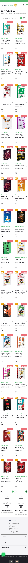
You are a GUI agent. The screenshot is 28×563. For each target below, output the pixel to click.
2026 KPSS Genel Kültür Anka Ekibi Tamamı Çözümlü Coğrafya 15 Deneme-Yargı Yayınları (6, 386)
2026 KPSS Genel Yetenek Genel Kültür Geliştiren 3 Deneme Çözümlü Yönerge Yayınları (19, 198)
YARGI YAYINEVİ (4, 38)
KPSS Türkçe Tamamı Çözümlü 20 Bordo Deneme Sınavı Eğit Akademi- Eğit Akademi (5, 198)
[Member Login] (23, 5)
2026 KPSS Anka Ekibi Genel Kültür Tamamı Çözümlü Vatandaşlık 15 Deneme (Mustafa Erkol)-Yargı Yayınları (5, 42)
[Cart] (26, 5)
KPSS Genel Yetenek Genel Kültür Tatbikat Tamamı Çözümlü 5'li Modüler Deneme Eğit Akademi (19, 167)
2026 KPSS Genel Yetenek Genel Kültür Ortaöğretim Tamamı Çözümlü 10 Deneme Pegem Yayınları (19, 136)
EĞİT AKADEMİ (18, 70)
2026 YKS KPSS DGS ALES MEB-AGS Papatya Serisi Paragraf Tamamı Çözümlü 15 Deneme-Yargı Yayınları (20, 42)
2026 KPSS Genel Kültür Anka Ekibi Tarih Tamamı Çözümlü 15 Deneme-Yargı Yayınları (6, 73)
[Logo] (9, 5)
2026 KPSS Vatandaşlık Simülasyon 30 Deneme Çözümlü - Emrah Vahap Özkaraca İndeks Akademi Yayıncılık (20, 292)
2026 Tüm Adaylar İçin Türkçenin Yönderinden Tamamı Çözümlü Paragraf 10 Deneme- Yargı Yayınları (19, 417)
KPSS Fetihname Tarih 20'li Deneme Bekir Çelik (6, 103)
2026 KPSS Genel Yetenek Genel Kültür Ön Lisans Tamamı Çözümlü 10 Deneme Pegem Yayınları (19, 104)
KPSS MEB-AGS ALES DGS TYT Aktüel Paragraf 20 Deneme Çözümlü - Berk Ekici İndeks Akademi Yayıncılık (5, 323)
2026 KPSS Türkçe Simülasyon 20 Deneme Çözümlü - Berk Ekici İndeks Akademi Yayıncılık (6, 292)
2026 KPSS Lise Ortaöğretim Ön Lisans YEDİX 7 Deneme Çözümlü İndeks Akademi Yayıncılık (19, 480)
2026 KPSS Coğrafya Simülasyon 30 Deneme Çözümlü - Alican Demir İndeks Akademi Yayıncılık (20, 323)
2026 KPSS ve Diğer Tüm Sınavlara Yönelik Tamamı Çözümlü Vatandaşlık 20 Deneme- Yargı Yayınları (20, 449)
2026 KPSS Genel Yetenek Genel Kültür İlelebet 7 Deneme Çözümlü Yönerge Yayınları (19, 229)
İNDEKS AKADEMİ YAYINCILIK (21, 257)
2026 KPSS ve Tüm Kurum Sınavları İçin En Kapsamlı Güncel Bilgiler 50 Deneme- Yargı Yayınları (6, 480)
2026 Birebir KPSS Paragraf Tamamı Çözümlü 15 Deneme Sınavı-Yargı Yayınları (5, 417)
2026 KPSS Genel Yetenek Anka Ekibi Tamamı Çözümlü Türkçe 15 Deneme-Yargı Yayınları (20, 355)
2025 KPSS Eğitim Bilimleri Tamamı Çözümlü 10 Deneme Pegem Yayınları (5, 261)
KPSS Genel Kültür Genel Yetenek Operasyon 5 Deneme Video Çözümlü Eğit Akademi (19, 73)
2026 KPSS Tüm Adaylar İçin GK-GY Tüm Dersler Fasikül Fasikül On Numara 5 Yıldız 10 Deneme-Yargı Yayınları (20, 386)
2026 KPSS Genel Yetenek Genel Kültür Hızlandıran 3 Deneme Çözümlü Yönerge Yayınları (5, 229)
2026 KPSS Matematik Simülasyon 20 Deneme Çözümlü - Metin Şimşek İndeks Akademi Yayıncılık (6, 355)
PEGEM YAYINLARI (18, 101)
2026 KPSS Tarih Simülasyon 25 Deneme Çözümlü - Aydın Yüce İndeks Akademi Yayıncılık (20, 261)
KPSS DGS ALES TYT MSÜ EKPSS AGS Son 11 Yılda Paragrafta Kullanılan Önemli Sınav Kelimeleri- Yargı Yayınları (6, 449)
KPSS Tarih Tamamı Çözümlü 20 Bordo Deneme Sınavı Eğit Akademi (5, 167)
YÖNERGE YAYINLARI (19, 195)
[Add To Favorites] (12, 40)
